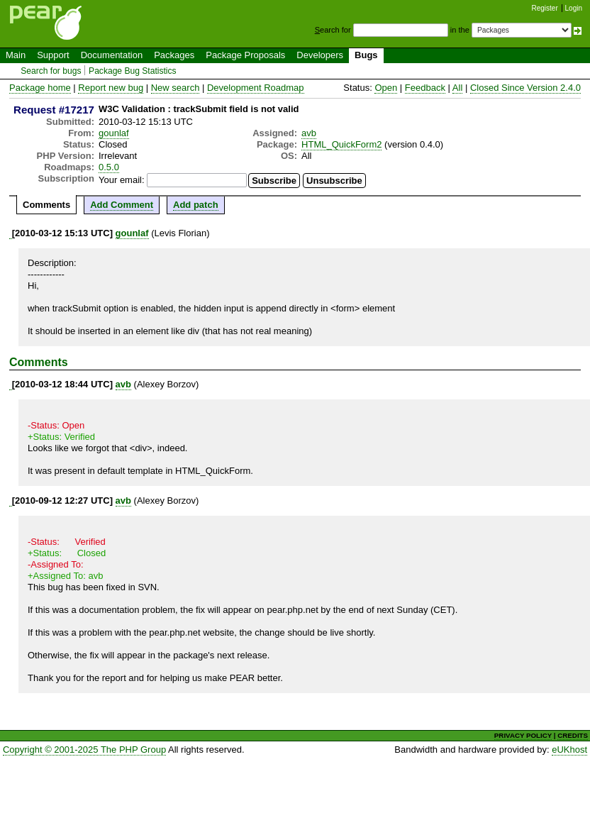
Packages (174, 55)
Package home (40, 87)
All (457, 87)
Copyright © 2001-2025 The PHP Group (84, 749)
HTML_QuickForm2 (341, 144)
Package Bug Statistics (133, 71)
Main (16, 55)
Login (573, 8)
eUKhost (569, 749)
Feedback (425, 87)
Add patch (195, 204)
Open (385, 87)
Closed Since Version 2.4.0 (525, 87)
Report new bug (110, 87)
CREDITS (572, 735)
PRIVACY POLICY (523, 735)
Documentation (112, 55)
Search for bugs (51, 71)
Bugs (366, 55)
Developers (319, 55)
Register (545, 8)
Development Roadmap (255, 87)
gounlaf (114, 133)
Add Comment (121, 204)
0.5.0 (109, 167)
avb (308, 133)
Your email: (122, 180)
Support (53, 55)
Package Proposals (245, 55)
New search (175, 87)
